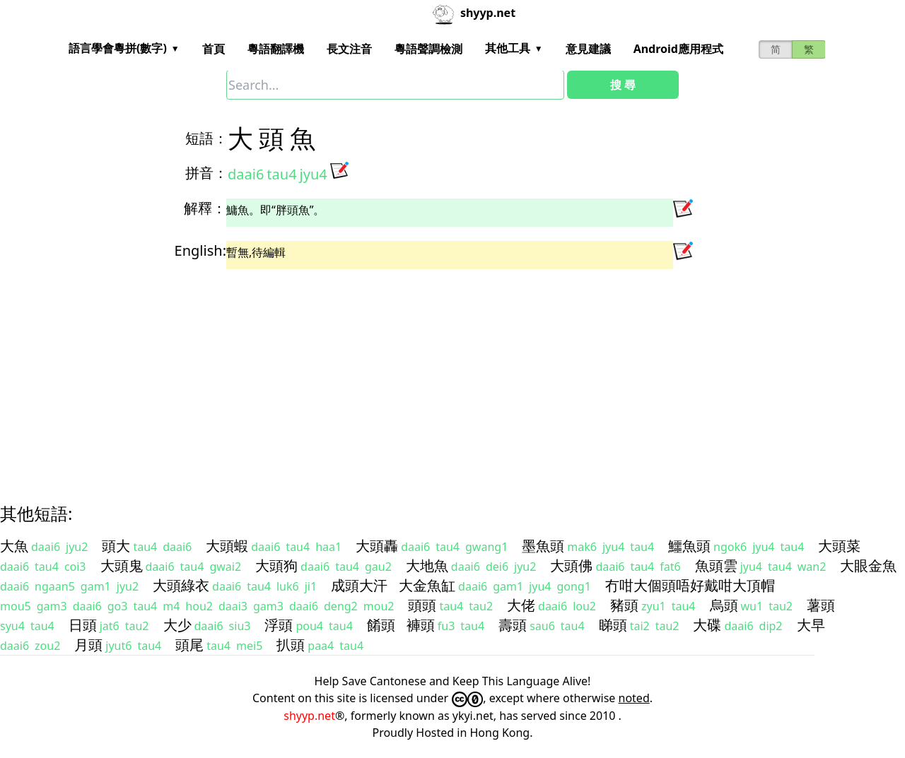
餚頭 (381, 624)
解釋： (205, 208)
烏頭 (724, 605)
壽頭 (512, 624)
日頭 (83, 624)
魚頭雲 (716, 565)
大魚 (14, 545)
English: (200, 250)
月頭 (88, 644)
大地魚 (427, 565)
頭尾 (189, 644)
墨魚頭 (543, 545)
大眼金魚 (868, 565)
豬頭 (624, 605)
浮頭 (278, 624)
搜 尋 (623, 85)
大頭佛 (571, 565)
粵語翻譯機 (275, 49)
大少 (177, 624)
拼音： (206, 172)
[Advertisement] (427, 374)
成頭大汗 (359, 585)
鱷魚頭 (689, 545)
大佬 (521, 605)
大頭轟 (377, 545)
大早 (811, 624)
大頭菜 (839, 545)
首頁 (213, 49)
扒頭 (290, 644)
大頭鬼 (121, 565)
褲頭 (421, 624)
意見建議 (588, 49)
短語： (206, 138)
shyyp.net (309, 715)
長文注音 (349, 49)
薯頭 (821, 605)
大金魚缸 (427, 585)
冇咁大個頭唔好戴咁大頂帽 (690, 585)
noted (634, 698)
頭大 (116, 545)
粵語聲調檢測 (428, 49)
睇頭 (613, 624)
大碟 (707, 624)
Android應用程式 (678, 49)
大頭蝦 (227, 545)
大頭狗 (276, 565)
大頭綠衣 (181, 585)
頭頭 (422, 605)
